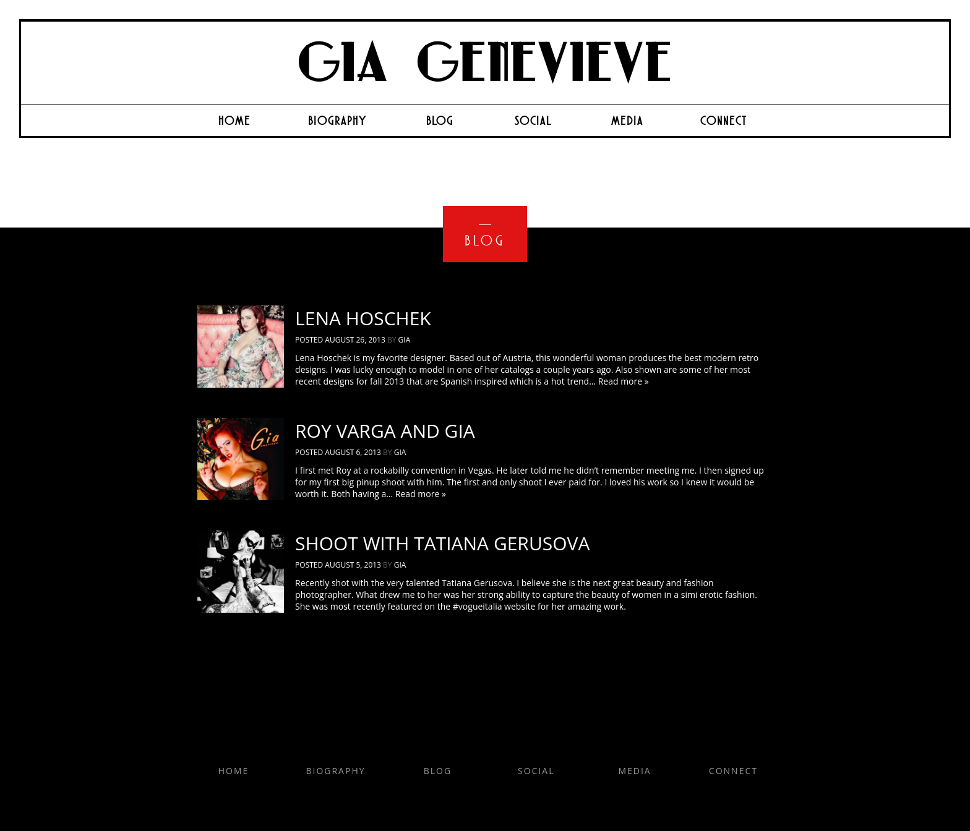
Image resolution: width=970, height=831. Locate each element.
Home (234, 120)
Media (627, 120)
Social (533, 120)
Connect (723, 120)
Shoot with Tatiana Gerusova (442, 543)
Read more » (623, 381)
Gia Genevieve (485, 64)
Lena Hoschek (363, 318)
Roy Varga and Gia (385, 430)
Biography (337, 120)
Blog (439, 120)
